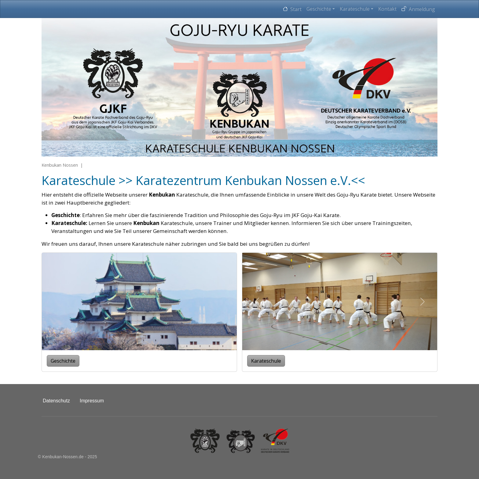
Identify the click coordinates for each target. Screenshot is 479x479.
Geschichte (318, 8)
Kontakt (387, 8)
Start (296, 9)
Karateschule (355, 8)
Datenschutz (56, 400)
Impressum (92, 400)
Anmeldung (422, 9)
